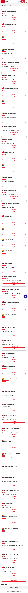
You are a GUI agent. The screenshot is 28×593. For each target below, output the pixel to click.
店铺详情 (14, 19)
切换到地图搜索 (14, 580)
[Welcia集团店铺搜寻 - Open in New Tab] (19, 1)
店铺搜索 (4, 1)
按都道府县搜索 (22, 1)
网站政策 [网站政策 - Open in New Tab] (16, 587)
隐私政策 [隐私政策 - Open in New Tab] (11, 587)
